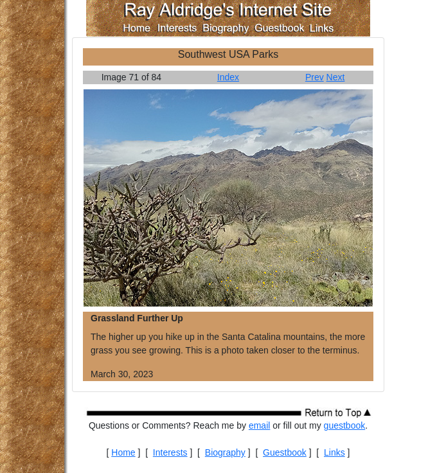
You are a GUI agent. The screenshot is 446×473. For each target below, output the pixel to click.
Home (123, 452)
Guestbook (285, 452)
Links (334, 452)
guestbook (345, 425)
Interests (170, 452)
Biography (225, 452)
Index (228, 77)
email (259, 425)
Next (335, 77)
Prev (314, 77)
